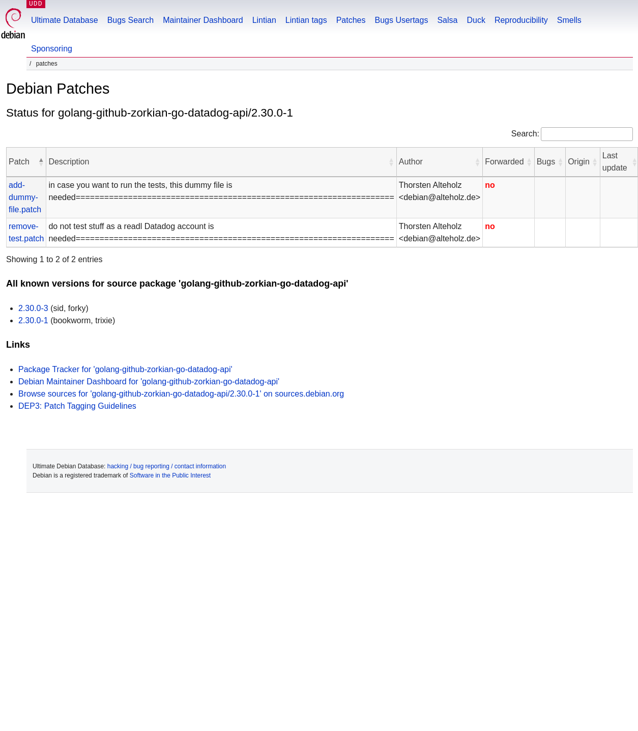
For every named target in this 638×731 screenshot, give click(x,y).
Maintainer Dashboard (203, 20)
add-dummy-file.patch (25, 197)
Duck (476, 20)
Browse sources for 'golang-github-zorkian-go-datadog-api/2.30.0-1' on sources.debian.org (181, 393)
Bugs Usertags (401, 20)
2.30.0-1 (33, 320)
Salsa (447, 20)
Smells (569, 20)
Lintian (264, 20)
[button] (41, 162)
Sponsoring (51, 48)
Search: (525, 133)
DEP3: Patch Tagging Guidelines (77, 406)
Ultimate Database (64, 20)
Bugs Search (130, 20)
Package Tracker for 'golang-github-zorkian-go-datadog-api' (125, 369)
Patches (351, 20)
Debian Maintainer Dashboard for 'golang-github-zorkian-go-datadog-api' (148, 381)
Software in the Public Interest (170, 475)
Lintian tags (306, 20)
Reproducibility (521, 20)
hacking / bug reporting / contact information (166, 466)
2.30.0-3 (33, 308)
